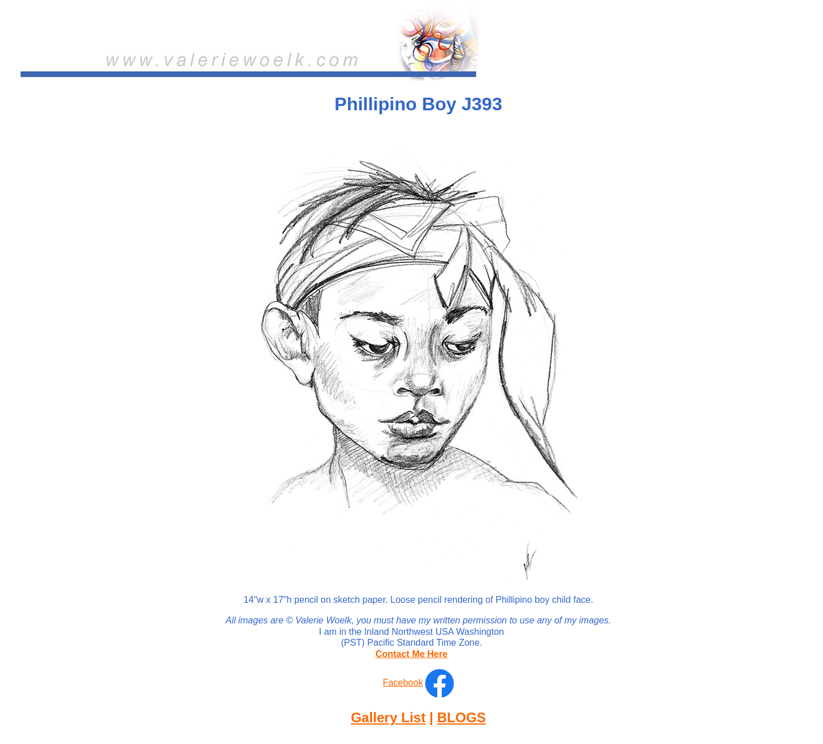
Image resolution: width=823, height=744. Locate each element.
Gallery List (388, 717)
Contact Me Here (411, 654)
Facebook (403, 682)
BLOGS (461, 717)
